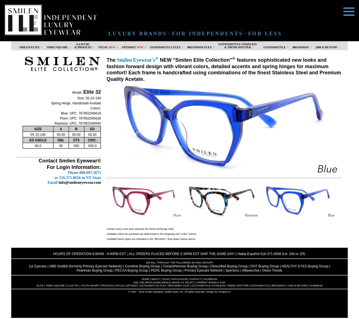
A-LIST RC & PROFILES (83, 46)
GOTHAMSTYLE (274, 47)
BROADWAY (301, 47)
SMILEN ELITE (29, 47)
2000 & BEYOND (326, 47)
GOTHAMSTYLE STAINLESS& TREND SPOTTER (237, 46)
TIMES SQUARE (57, 47)
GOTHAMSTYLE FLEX (165, 47)
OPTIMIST (132, 47)
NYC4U (106, 47)
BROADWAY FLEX (199, 47)
